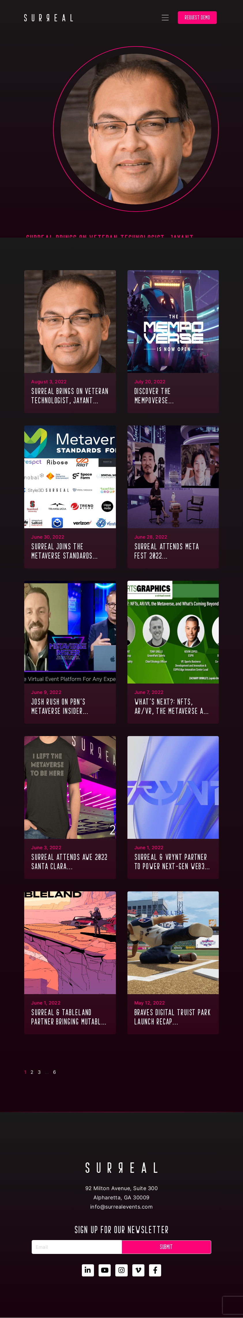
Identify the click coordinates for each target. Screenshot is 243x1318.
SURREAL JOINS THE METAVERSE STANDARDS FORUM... (62, 551)
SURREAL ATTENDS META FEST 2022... (166, 551)
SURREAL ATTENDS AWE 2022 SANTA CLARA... (69, 861)
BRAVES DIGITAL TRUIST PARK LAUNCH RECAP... (172, 1017)
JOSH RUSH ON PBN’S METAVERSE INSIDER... (59, 706)
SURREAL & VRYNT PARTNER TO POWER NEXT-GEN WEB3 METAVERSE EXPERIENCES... (171, 862)
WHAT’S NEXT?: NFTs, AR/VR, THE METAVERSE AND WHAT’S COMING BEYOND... (172, 707)
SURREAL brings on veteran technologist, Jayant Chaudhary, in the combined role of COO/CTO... (70, 396)
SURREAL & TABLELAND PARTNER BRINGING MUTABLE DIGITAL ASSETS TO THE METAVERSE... (67, 1017)
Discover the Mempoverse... (154, 396)
